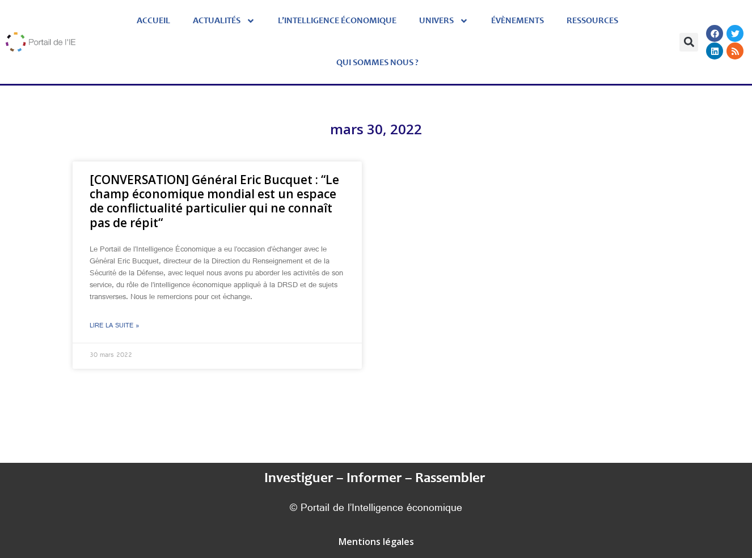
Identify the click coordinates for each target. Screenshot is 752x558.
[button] (688, 42)
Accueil (153, 20)
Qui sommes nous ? (377, 62)
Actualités (224, 21)
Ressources (592, 20)
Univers (443, 21)
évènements (517, 20)
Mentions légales (376, 541)
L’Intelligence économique (337, 20)
